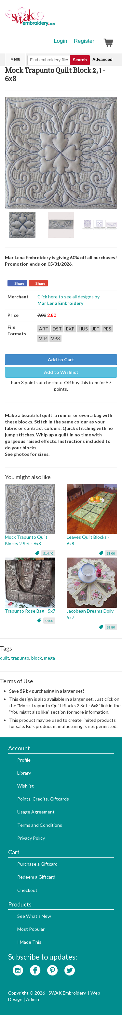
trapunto (20, 658)
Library (24, 773)
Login (60, 41)
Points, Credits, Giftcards (43, 799)
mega (49, 658)
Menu (15, 59)
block (36, 658)
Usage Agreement (36, 811)
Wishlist (25, 786)
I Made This (29, 942)
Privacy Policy (31, 838)
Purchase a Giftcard (37, 864)
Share (19, 283)
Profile (24, 760)
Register (84, 41)
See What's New (34, 916)
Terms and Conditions (39, 825)
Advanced (102, 59)
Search (80, 59)
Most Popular (31, 929)
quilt (4, 658)
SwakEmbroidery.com (53, 19)
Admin (32, 999)
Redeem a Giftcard (36, 877)
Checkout (27, 890)
